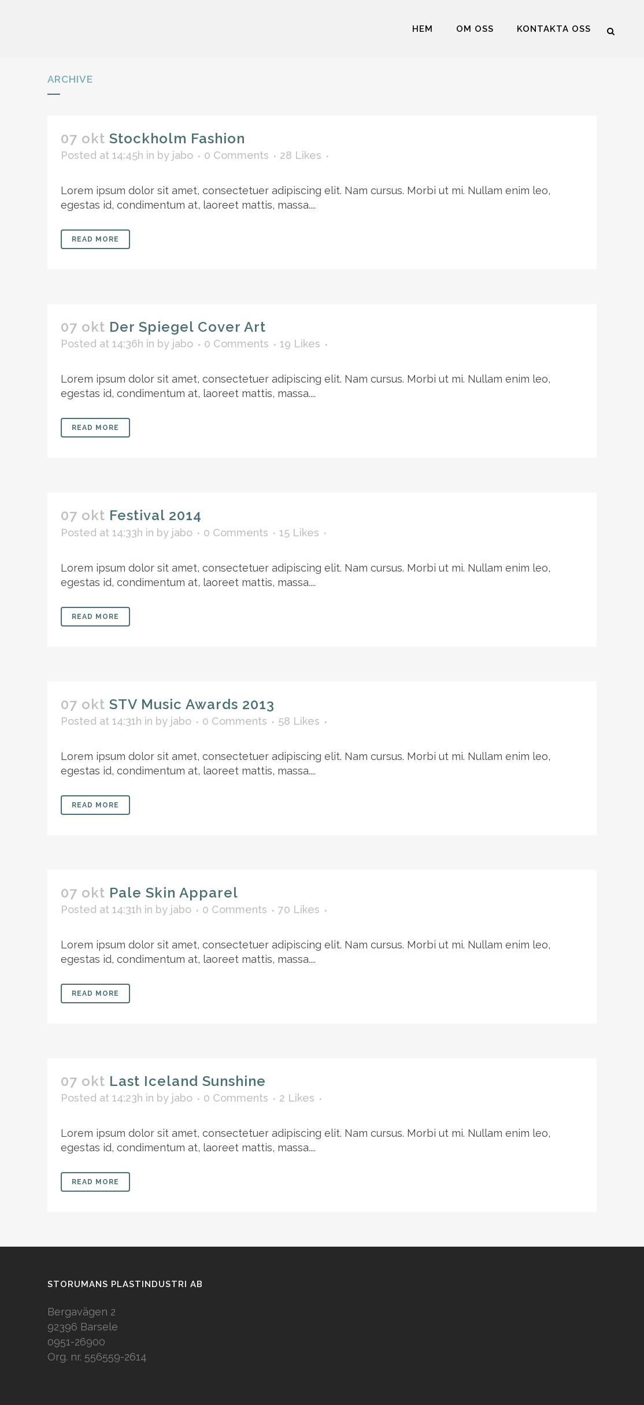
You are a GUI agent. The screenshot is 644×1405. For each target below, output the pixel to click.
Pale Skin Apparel (173, 892)
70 (299, 910)
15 (299, 533)
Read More (95, 239)
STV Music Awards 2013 (192, 704)
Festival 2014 (155, 515)
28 (300, 155)
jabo (182, 155)
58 (299, 721)
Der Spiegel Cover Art (187, 326)
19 (300, 344)
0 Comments (236, 155)
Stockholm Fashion (177, 138)
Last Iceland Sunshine (187, 1081)
